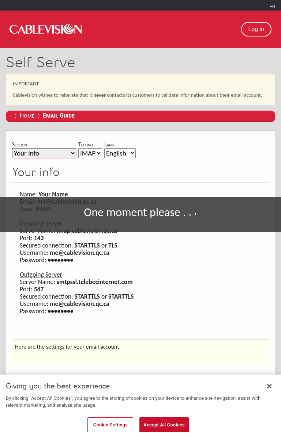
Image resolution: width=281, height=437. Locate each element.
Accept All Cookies (163, 427)
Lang (109, 144)
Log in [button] (256, 29)
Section (19, 144)
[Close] (269, 389)
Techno (85, 144)
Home (27, 115)
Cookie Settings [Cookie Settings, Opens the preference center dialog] (110, 427)
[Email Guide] (59, 115)
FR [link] (272, 6)
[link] (46, 29)
